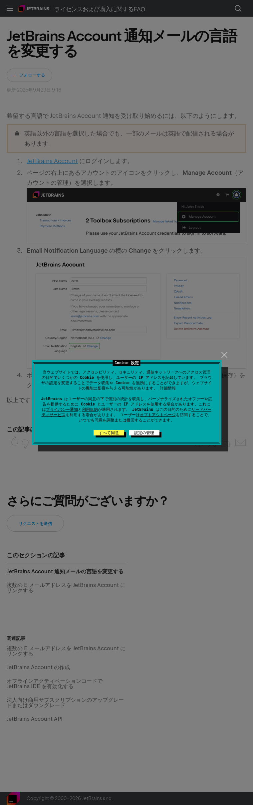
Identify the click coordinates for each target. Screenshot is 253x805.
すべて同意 (109, 432)
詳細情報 (168, 388)
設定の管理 (144, 432)
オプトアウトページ (158, 414)
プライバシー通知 (62, 409)
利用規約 (90, 409)
